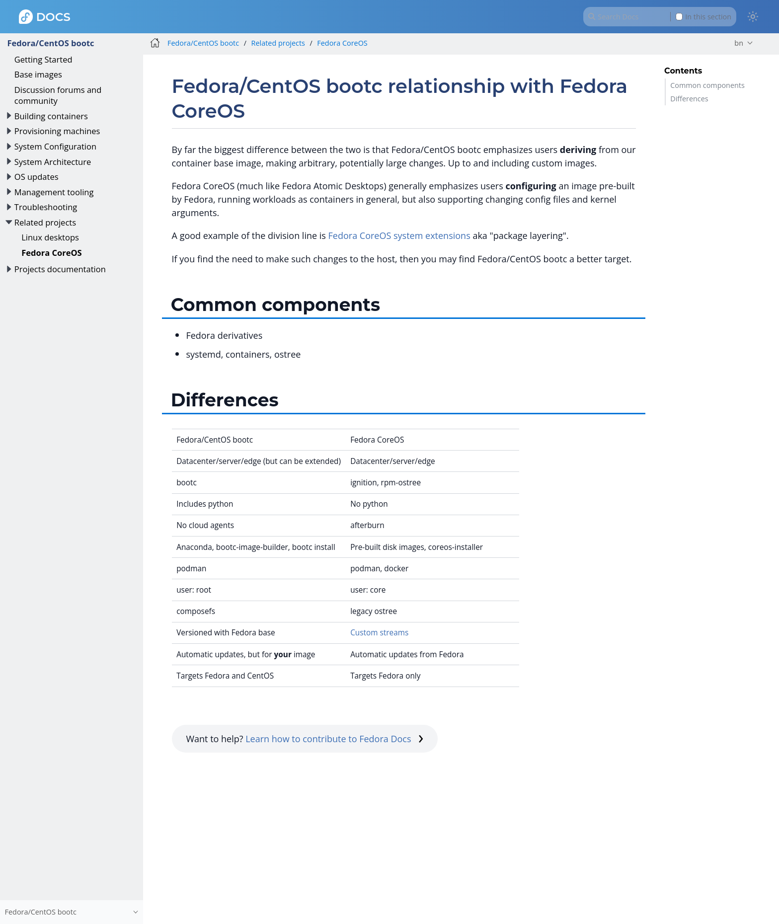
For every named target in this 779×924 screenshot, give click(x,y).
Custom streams (379, 632)
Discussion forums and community (58, 95)
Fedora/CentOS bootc (50, 43)
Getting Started (43, 59)
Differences (689, 98)
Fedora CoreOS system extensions (399, 235)
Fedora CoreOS (51, 252)
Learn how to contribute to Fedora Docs (334, 739)
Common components (707, 85)
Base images (38, 74)
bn (738, 43)
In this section (703, 16)
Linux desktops (50, 237)
